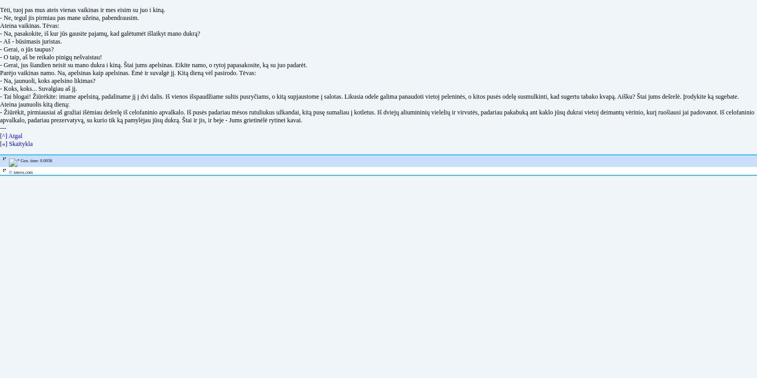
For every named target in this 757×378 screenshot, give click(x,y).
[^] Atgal (11, 136)
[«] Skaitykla (16, 144)
